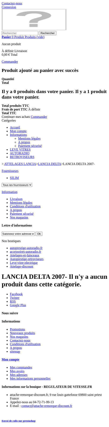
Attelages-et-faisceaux (24, 255)
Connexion (9, 7)
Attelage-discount (21, 266)
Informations (18, 135)
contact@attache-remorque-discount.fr (46, 406)
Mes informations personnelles (30, 378)
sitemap (15, 351)
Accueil (15, 127)
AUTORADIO (19, 153)
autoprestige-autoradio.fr (26, 248)
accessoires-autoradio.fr (25, 251)
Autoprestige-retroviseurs (27, 259)
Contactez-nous (12, 3)
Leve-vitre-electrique (24, 262)
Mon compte (18, 131)
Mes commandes (21, 367)
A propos (24, 142)
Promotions (17, 329)
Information (9, 192)
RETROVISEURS (22, 157)
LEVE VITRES (20, 149)
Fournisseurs (10, 171)
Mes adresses (18, 375)
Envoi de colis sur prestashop (19, 420)
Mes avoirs (17, 371)
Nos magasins (19, 217)
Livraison (16, 199)
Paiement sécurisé (30, 146)
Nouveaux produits (22, 333)
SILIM (14, 178)
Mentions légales (29, 138)
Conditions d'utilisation (25, 206)
